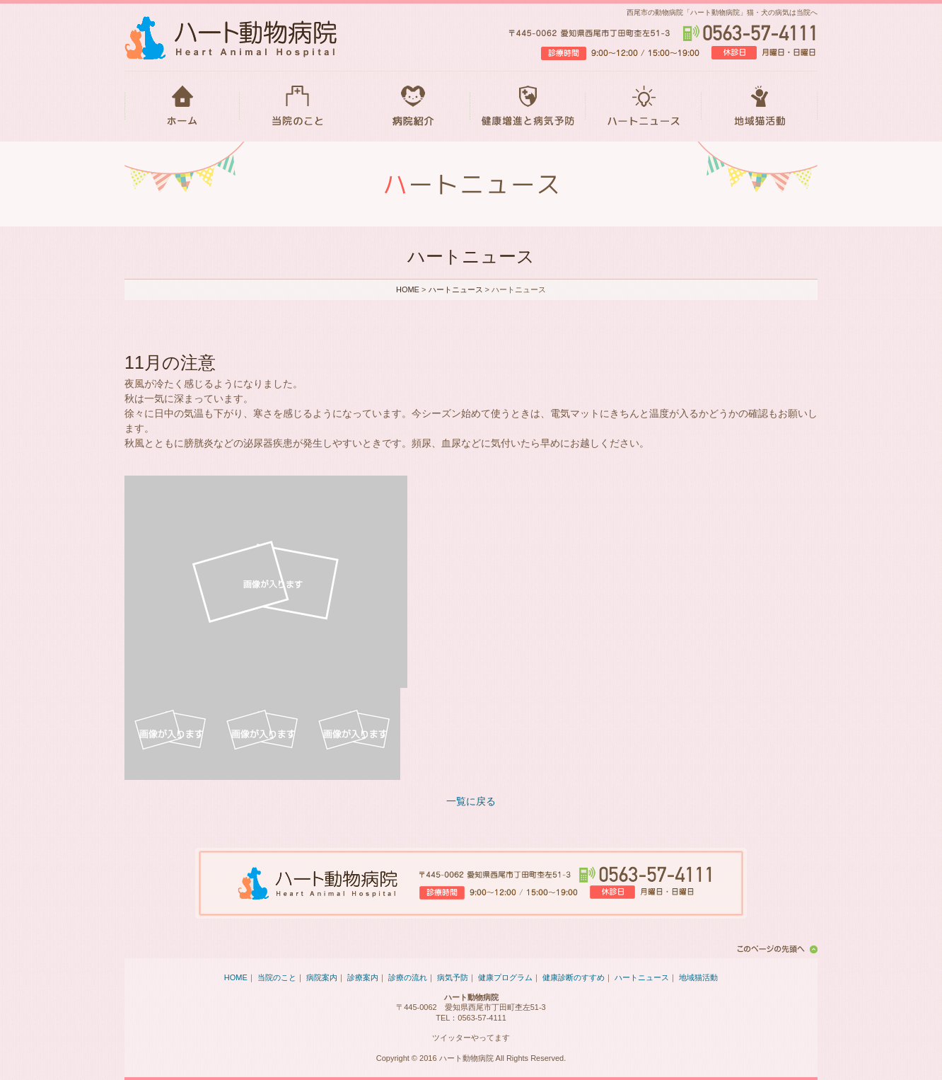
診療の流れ (407, 977)
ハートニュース (644, 106)
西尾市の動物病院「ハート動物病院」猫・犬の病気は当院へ (722, 12)
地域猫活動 (760, 106)
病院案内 (321, 977)
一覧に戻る (471, 801)
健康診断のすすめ (573, 977)
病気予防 (452, 977)
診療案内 (362, 977)
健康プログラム (505, 977)
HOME (182, 106)
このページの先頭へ (775, 949)
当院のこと (297, 106)
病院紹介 (412, 106)
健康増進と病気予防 (528, 106)
